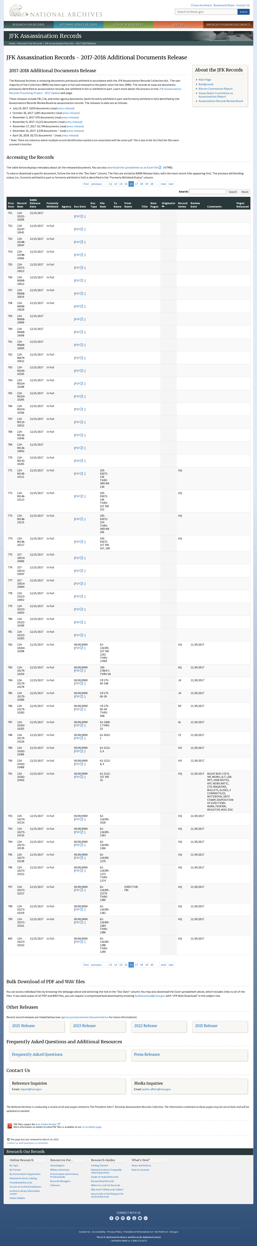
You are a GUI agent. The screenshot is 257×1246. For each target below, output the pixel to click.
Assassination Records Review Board (221, 101)
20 (151, 184)
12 (110, 184)
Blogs (140, 1218)
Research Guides (103, 1160)
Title (144, 206)
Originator (168, 204)
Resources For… (61, 1160)
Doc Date (80, 206)
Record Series (182, 204)
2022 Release (145, 1026)
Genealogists (57, 1165)
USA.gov (173, 1231)
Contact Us (243, 5)
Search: (183, 191)
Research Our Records (29, 24)
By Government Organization (25, 1174)
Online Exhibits (17, 1198)
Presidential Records (21, 1182)
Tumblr (128, 1218)
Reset (245, 191)
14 (120, 184)
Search (243, 11)
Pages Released (242, 204)
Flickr (145, 1218)
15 (126, 184)
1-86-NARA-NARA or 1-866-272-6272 (128, 1240)
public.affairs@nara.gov (156, 1089)
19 (146, 184)
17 (136, 184)
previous (96, 184)
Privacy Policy (114, 1231)
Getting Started (99, 1165)
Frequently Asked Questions (37, 1054)
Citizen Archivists (201, 5)
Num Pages (154, 204)
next (163, 184)
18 (141, 184)
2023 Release (84, 1026)
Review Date (195, 204)
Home (12, 43)
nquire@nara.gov (31, 1089)
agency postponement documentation (85, 1017)
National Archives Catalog (23, 1178)
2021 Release (206, 1026)
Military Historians (59, 1169)
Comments (214, 206)
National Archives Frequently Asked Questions (106, 1171)
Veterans (55, 1185)
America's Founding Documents (228, 24)
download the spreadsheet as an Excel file (132, 167)
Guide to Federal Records (105, 1176)
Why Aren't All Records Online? (107, 1189)
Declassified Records (102, 1181)
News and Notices (141, 1165)
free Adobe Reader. (48, 1124)
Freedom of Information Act (138, 1231)
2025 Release (23, 1026)
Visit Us (178, 24)
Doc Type (93, 204)
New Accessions (140, 1169)
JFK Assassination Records (59, 43)
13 (115, 184)
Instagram (123, 1218)
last (171, 184)
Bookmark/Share (224, 5)
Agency (66, 206)
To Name (117, 204)
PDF (77, 216)
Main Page (205, 79)
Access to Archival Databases (25, 1186)
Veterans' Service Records (78, 24)
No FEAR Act (161, 1231)
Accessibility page (92, 1127)
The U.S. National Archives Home (55, 10)
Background (206, 84)
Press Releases (147, 1054)
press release (65, 108)
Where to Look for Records (105, 1185)
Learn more (225, 1239)
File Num (103, 204)
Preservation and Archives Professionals (64, 1175)
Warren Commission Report (216, 88)
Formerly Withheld (52, 204)
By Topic (14, 1165)
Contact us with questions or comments (27, 1143)
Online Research (22, 1160)
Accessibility (99, 1231)
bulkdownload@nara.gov (150, 995)
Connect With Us (128, 1212)
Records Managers (60, 1181)
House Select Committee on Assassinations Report (216, 94)
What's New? (141, 1160)
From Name (128, 204)
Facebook (111, 1218)
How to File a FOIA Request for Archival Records (107, 1195)
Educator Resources (128, 24)
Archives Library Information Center (25, 1192)
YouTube (134, 1218)
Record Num (21, 204)
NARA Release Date (35, 203)
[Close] (253, 1213)
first (86, 184)
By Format (15, 1169)
